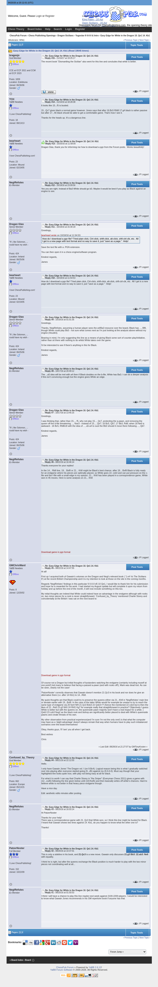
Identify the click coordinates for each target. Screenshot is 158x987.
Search (58, 29)
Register (50, 16)
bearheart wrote (49, 235)
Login (39, 16)
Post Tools (137, 57)
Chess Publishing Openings (42, 35)
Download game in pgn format (55, 552)
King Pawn (92, 19)
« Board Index (16, 960)
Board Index (34, 29)
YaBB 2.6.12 (95, 967)
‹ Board (27, 960)
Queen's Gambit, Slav (98, 26)
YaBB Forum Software (61, 970)
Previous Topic (131, 40)
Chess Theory (16, 29)
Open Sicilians (94, 23)
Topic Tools (137, 45)
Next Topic (144, 40)
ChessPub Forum (18, 35)
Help (47, 29)
